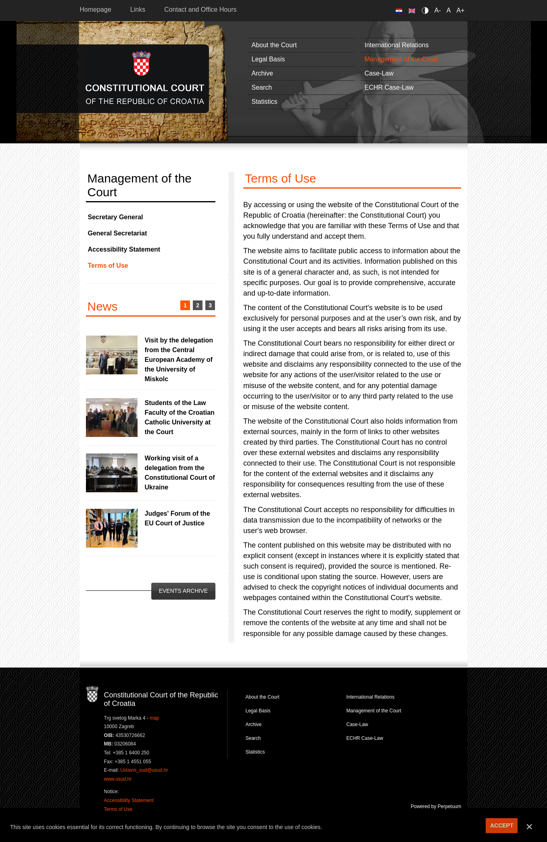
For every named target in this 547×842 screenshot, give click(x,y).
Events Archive (183, 591)
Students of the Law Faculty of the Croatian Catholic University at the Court (180, 417)
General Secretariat (117, 233)
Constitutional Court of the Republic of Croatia (145, 78)
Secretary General (115, 217)
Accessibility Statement (124, 249)
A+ (460, 10)
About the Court (274, 45)
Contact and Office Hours (200, 9)
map (154, 718)
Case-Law (379, 73)
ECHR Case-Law (389, 87)
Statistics (265, 101)
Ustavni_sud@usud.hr (144, 770)
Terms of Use (108, 265)
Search (262, 87)
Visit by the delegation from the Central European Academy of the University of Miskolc (179, 359)
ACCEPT (502, 825)
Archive (262, 73)
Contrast (427, 10)
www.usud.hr (118, 779)
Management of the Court (401, 59)
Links (137, 9)
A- (437, 10)
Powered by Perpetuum (436, 806)
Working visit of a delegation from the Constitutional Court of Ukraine (180, 473)
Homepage (95, 9)
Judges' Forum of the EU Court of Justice (177, 518)
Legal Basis (268, 59)
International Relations (397, 45)
